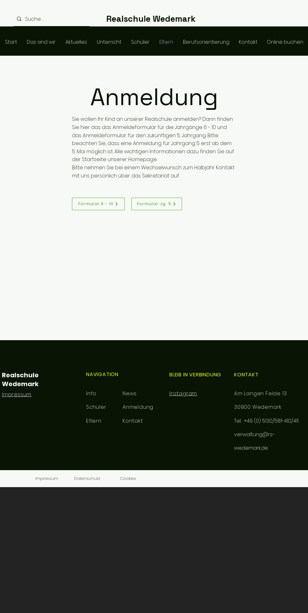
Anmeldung (138, 407)
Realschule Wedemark (150, 18)
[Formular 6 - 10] (98, 204)
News (130, 393)
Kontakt (133, 421)
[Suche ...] (50, 19)
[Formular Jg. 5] (156, 204)
